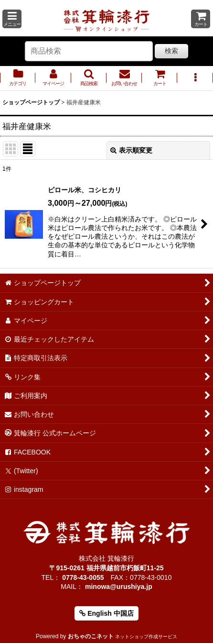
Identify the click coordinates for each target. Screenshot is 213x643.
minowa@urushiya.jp (118, 586)
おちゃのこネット (91, 636)
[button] (11, 19)
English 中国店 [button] (106, 613)
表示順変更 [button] (131, 150)
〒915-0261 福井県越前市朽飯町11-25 (106, 568)
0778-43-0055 (83, 577)
